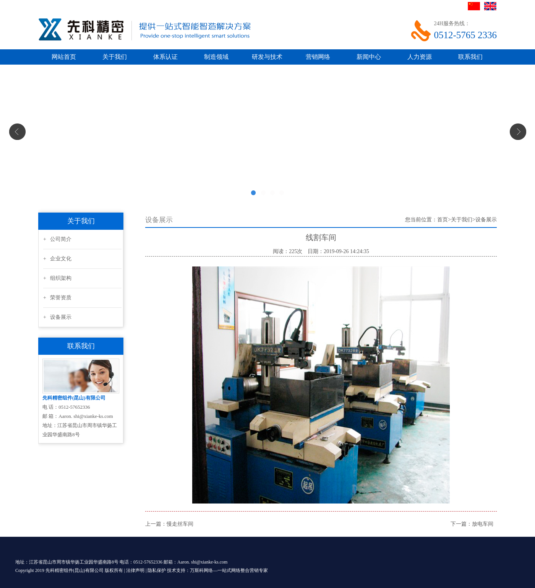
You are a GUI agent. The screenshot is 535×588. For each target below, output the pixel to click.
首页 (442, 220)
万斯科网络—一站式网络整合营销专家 (229, 570)
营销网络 (318, 57)
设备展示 (486, 220)
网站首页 (64, 57)
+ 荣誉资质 (57, 297)
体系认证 (165, 57)
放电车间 (482, 524)
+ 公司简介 (57, 239)
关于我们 (114, 57)
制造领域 (216, 57)
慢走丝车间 (180, 524)
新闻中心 (369, 57)
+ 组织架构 (57, 278)
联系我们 (470, 57)
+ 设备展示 (57, 317)
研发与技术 (267, 57)
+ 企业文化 (57, 259)
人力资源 (419, 57)
